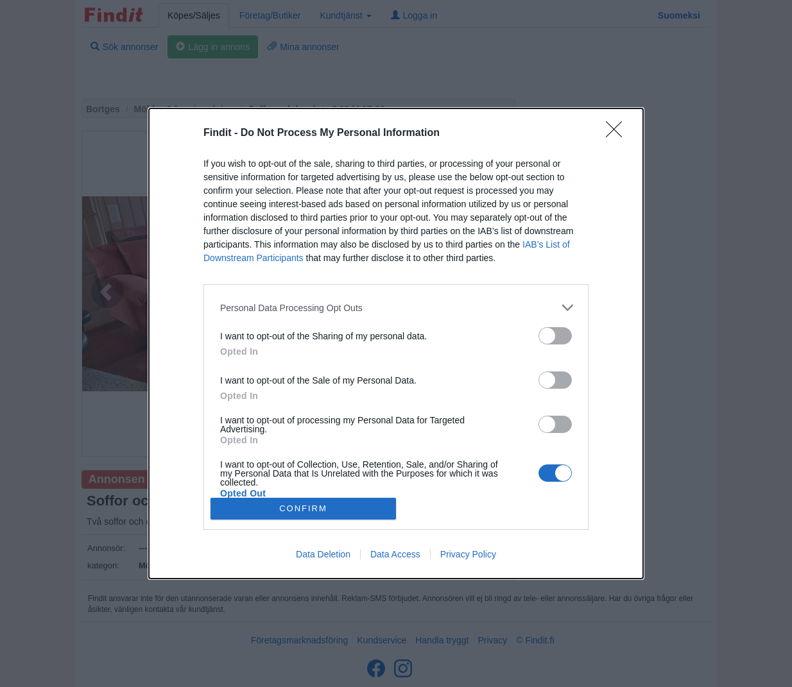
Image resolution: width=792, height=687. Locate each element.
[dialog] (396, 343)
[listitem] (396, 307)
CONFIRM (303, 508)
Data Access (395, 554)
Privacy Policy (468, 554)
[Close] (618, 133)
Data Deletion (323, 554)
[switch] (555, 335)
